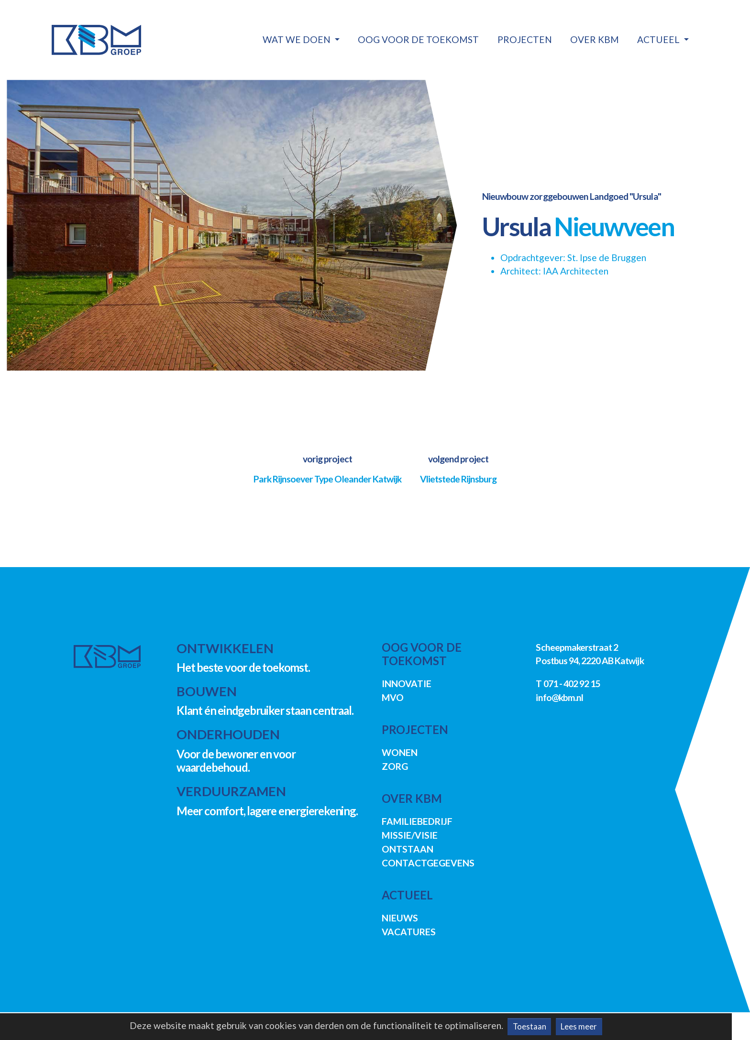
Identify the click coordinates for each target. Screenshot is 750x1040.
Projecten (524, 39)
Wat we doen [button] (297, 39)
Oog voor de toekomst (418, 39)
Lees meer (579, 1026)
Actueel (407, 895)
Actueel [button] (659, 39)
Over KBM (594, 39)
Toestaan (529, 1026)
